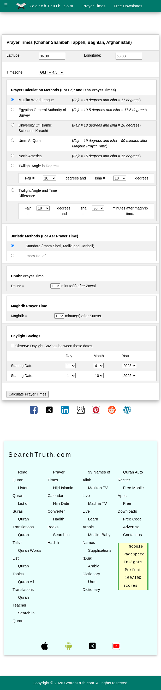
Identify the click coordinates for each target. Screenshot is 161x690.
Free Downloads (128, 6)
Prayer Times (93, 6)
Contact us (132, 534)
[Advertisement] (80, 24)
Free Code (132, 519)
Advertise (131, 527)
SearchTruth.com (45, 6)
